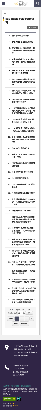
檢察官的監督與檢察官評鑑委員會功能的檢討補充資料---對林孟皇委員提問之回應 (23, 242)
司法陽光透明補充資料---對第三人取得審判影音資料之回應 (23, 280)
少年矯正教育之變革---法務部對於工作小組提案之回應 (23, 120)
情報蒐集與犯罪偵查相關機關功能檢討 (23, 164)
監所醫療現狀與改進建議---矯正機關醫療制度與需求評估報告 (23, 50)
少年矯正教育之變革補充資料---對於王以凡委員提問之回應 (24, 129)
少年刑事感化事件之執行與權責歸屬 (23, 185)
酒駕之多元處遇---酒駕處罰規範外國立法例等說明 (23, 71)
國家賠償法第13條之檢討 (21, 210)
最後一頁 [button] (24, 323)
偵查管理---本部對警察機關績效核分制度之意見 (23, 100)
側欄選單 (3, 3)
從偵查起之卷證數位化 (20, 148)
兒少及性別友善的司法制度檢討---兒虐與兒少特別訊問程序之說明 (23, 201)
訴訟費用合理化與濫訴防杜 (22, 41)
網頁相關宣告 (15, 386)
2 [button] (22, 318)
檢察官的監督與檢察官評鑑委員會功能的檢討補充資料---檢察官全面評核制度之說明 (23, 219)
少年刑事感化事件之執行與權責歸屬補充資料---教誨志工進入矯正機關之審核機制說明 (23, 110)
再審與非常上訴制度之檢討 (22, 172)
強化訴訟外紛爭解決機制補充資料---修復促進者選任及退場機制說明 (23, 253)
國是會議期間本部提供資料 (19, 20)
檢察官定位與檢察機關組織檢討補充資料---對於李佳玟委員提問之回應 (23, 230)
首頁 (5, 13)
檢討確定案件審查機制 (20, 178)
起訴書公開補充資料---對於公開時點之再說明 (23, 271)
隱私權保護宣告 (26, 386)
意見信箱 (6, 386)
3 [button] (26, 318)
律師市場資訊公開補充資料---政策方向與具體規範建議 (23, 300)
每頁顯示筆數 (12, 313)
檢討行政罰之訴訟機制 (20, 35)
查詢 (37, 3)
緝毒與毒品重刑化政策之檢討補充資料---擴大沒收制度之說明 (23, 61)
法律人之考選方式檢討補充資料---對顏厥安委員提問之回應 (23, 263)
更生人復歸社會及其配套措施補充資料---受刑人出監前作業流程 (23, 139)
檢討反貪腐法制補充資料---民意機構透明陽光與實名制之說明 (23, 81)
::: (1, 2)
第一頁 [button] (10, 318)
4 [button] (31, 318)
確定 (29, 313)
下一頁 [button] (15, 323)
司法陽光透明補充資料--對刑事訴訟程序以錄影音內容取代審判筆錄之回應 (24, 290)
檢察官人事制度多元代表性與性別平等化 (23, 155)
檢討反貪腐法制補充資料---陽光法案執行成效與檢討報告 (23, 91)
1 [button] (17, 318)
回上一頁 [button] (33, 27)
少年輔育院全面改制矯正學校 (23, 193)
